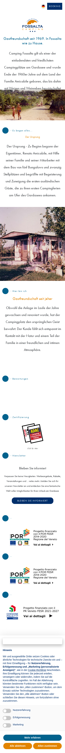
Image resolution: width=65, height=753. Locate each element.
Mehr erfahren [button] (32, 737)
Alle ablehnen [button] (17, 745)
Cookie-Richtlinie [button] (37, 670)
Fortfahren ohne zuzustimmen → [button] (32, 641)
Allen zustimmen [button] (47, 745)
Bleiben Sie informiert (32, 500)
